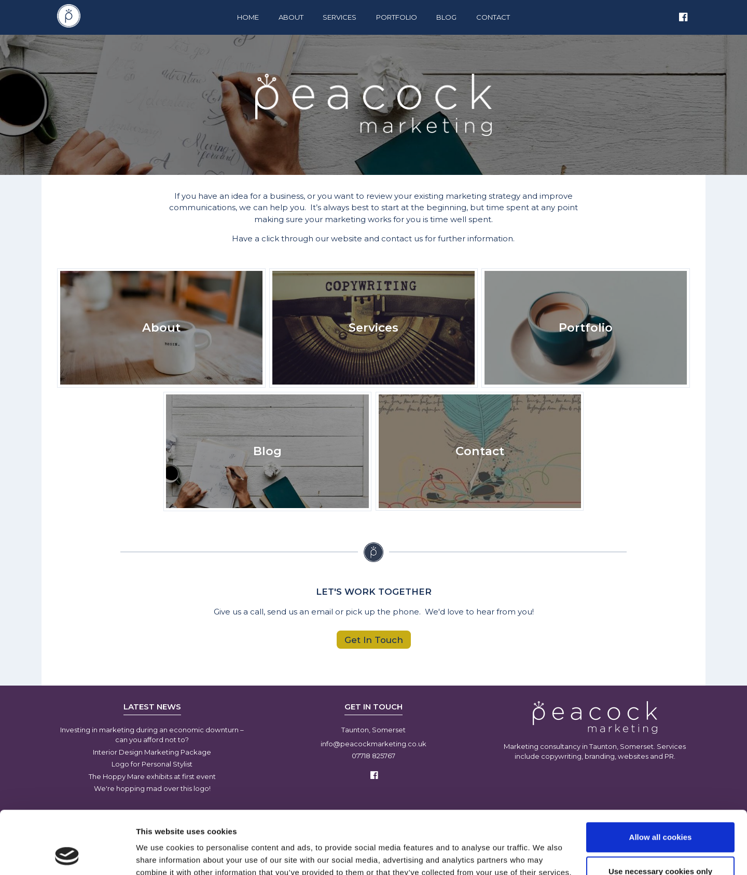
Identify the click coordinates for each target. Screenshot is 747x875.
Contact (493, 17)
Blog (446, 17)
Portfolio (396, 17)
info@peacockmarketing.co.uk (373, 744)
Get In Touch (373, 639)
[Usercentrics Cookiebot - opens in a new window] (67, 855)
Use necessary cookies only (660, 812)
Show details (160, 854)
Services (339, 17)
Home (248, 17)
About (291, 17)
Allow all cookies (660, 778)
